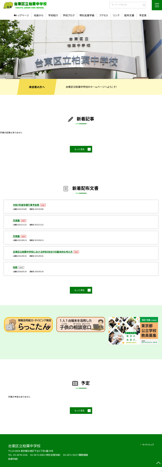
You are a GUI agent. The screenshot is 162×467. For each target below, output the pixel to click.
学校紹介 (53, 15)
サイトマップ (148, 444)
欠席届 (16, 220)
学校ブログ (69, 15)
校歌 (15, 267)
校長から (38, 15)
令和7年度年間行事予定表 (26, 205)
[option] (81, 49)
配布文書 (129, 15)
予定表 (142, 15)
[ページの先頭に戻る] (158, 463)
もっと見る (79, 149)
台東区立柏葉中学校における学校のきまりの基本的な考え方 (43, 251)
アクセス (103, 15)
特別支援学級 (86, 15)
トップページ (22, 15)
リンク (116, 15)
